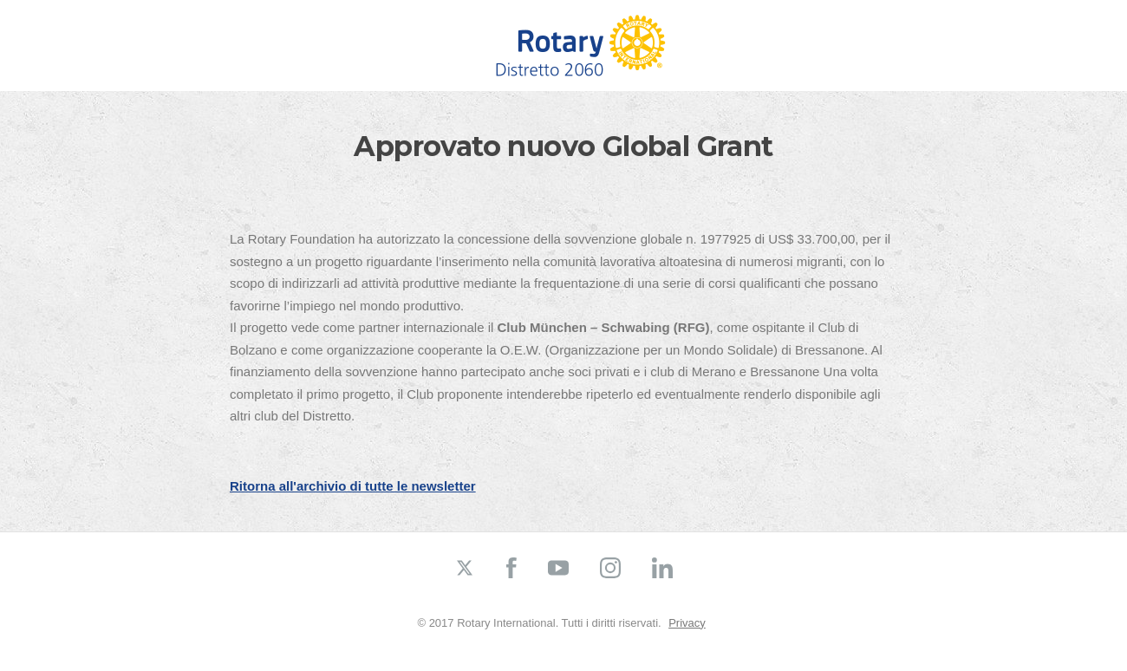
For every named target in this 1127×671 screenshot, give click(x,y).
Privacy (687, 622)
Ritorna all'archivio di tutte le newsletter (353, 486)
